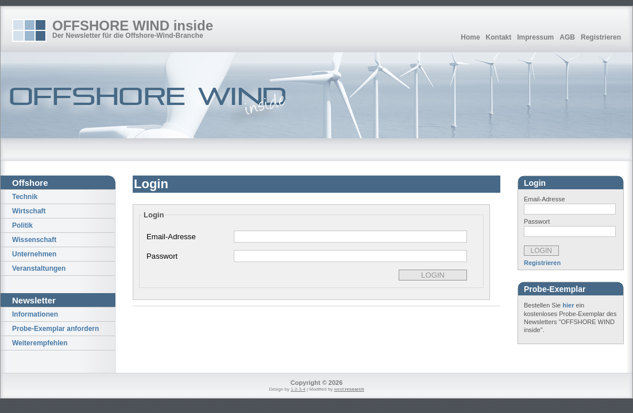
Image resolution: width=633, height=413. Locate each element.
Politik (22, 225)
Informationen (35, 314)
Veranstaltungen (38, 268)
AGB (567, 37)
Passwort (161, 256)
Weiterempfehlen (39, 343)
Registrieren (601, 37)
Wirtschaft (29, 211)
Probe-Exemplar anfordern (55, 329)
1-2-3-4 (298, 389)
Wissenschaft (34, 240)
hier (568, 305)
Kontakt (499, 37)
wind (349, 389)
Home (470, 37)
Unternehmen (34, 254)
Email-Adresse (171, 236)
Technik (24, 197)
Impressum (535, 37)
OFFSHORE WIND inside (132, 25)
